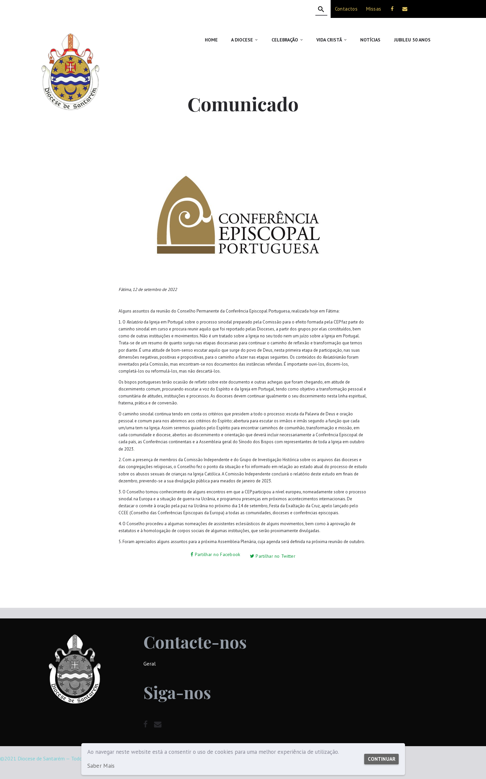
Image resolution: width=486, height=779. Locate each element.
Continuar (379, 755)
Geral (149, 661)
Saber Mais (100, 765)
